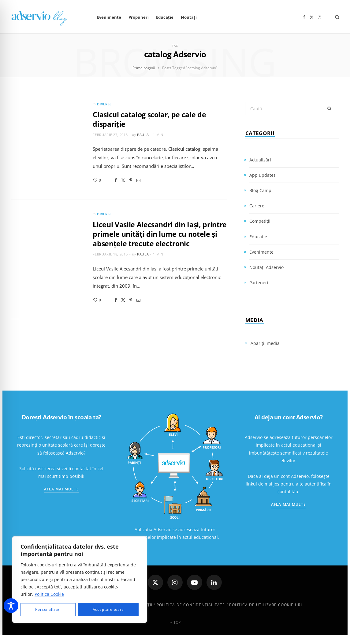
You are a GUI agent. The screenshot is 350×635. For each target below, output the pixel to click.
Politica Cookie (49, 594)
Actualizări (260, 160)
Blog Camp (260, 190)
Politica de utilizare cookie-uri (265, 604)
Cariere (256, 206)
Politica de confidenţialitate (191, 604)
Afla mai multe (61, 489)
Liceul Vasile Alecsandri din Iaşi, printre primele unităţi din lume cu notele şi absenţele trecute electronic (160, 234)
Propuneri (138, 17)
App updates (262, 175)
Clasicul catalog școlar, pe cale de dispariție (149, 119)
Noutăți (189, 17)
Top (175, 622)
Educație (164, 17)
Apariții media (265, 343)
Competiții (259, 221)
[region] (79, 579)
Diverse (104, 104)
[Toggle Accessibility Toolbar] (11, 606)
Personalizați (48, 609)
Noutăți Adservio (266, 267)
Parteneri (258, 282)
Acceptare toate (108, 609)
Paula (143, 134)
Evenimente (109, 17)
